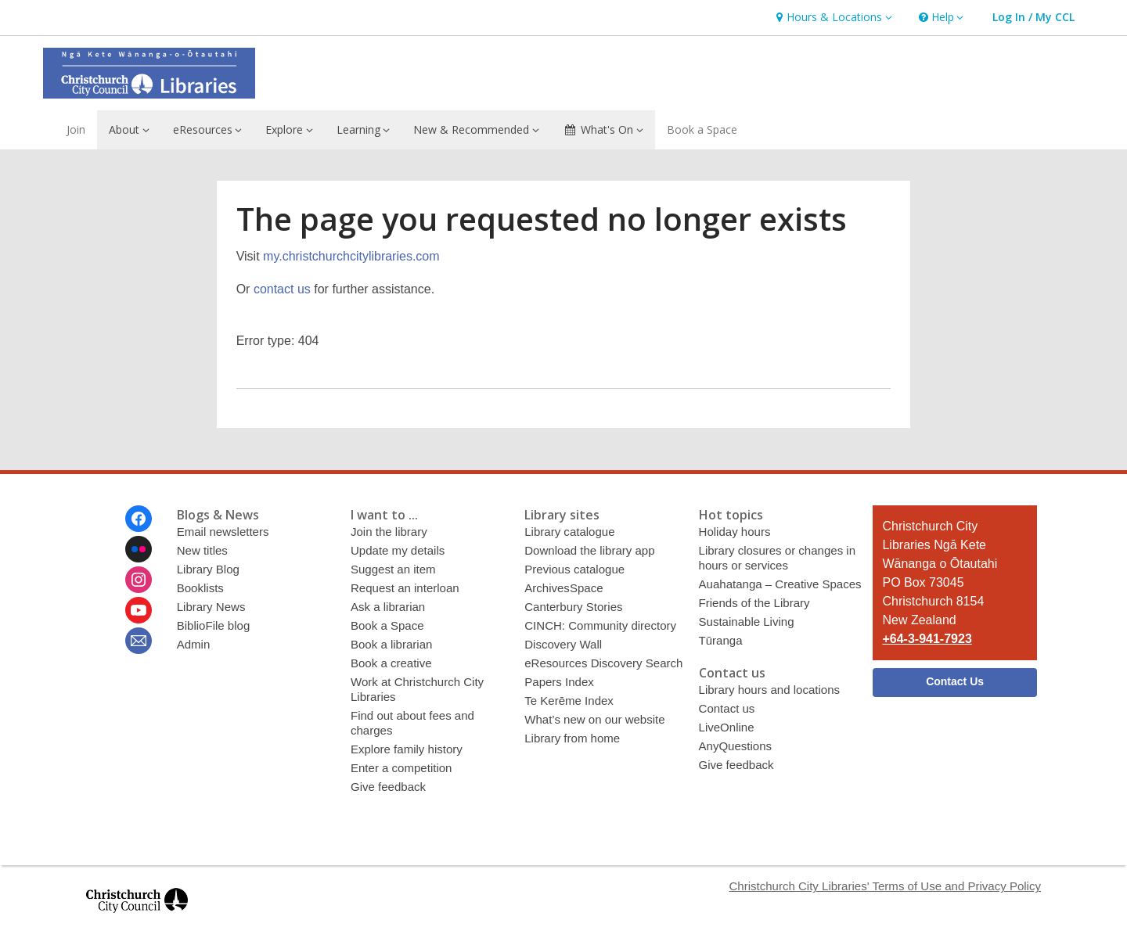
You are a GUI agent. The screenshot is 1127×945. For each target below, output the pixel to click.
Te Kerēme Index (569, 700)
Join (76, 129)
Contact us (727, 708)
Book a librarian (391, 644)
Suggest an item (393, 569)
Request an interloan (405, 588)
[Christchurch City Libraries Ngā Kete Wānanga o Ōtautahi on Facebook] (138, 518)
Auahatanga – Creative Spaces (780, 584)
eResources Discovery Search (603, 663)
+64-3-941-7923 (926, 638)
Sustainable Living (746, 621)
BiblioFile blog (213, 625)
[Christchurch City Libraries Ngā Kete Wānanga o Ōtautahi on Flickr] (138, 549)
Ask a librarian (388, 606)
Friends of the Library (754, 602)
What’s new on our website (594, 719)
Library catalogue (569, 531)
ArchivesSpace (563, 588)
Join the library (389, 531)
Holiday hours (735, 531)
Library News (211, 606)
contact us (282, 289)
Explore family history (407, 749)
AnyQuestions (735, 746)
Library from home (572, 738)
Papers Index (559, 681)
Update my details (398, 550)
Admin (194, 644)
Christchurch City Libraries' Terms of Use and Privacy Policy (885, 886)
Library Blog (208, 569)
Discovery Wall (563, 644)
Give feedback (388, 786)
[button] (832, 17)
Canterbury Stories (573, 606)
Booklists (200, 588)
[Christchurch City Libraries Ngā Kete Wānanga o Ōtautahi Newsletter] (138, 640)
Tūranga (721, 640)
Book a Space (702, 129)
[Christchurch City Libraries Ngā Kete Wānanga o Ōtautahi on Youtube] (138, 610)
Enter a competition (401, 767)
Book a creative (391, 663)
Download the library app (589, 550)
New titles (202, 550)
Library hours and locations (769, 689)
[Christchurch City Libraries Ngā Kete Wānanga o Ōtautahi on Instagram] (138, 579)
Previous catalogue (574, 569)
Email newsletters (223, 531)
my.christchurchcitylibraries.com (351, 256)
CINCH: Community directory (600, 625)
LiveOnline (726, 727)
